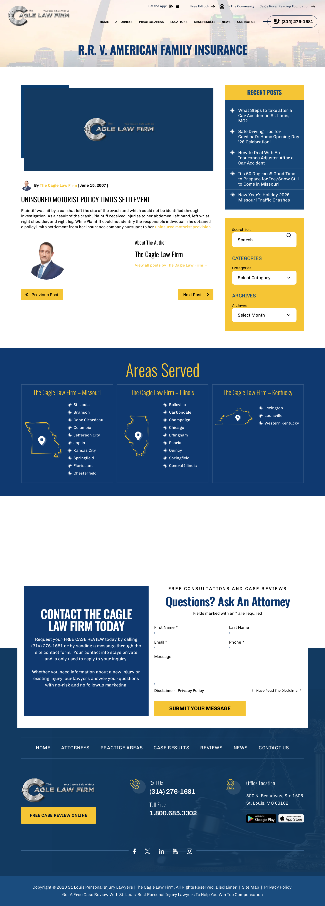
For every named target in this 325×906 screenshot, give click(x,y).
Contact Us (246, 21)
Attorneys (123, 21)
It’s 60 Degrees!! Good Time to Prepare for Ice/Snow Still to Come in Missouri (268, 179)
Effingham (178, 435)
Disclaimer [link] (226, 887)
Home (104, 21)
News (226, 21)
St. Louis (82, 405)
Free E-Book (199, 6)
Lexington (274, 408)
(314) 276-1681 (297, 21)
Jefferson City (87, 435)
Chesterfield (85, 473)
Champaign (179, 420)
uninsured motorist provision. (183, 227)
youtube (175, 851)
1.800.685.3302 (173, 813)
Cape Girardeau (88, 420)
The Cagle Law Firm (58, 185)
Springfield (84, 458)
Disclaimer (164, 691)
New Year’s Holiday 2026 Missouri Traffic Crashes (264, 197)
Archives (239, 305)
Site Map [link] (250, 887)
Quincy (175, 450)
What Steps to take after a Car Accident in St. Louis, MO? (265, 115)
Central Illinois (183, 466)
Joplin (79, 443)
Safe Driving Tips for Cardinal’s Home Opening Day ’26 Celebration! (268, 136)
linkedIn (161, 851)
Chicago (176, 428)
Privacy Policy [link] (277, 887)
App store (177, 6)
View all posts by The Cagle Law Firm (171, 265)
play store (171, 6)
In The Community (240, 6)
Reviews (211, 748)
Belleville (177, 405)
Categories (241, 267)
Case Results (204, 21)
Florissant (83, 466)
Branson (82, 412)
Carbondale (180, 412)
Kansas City (85, 450)
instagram (189, 851)
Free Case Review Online (58, 815)
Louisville (273, 416)
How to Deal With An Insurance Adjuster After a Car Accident (266, 158)
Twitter (147, 851)
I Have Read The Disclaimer (278, 690)
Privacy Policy (191, 690)
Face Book (134, 851)
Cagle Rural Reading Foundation (284, 6)
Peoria (175, 443)
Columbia (82, 428)
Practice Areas (151, 21)
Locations (179, 21)
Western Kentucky (282, 423)
